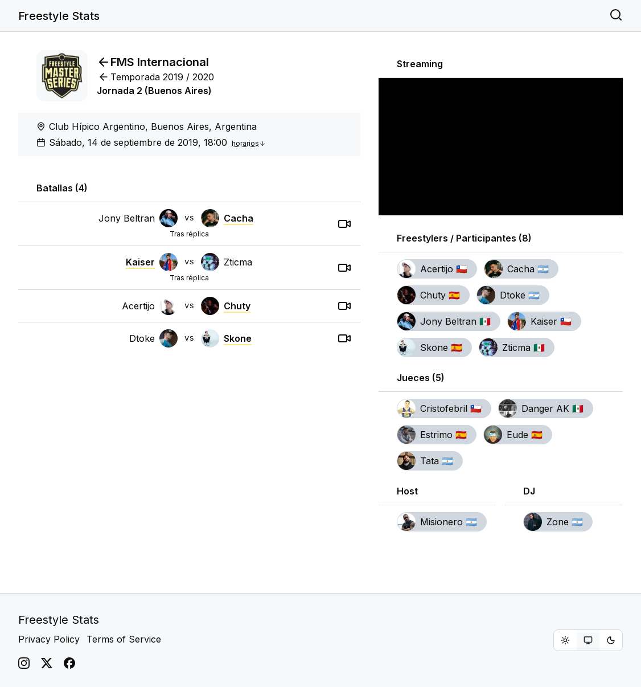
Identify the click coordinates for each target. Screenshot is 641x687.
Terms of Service (124, 639)
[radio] (565, 640)
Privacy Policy (49, 639)
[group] (588, 640)
